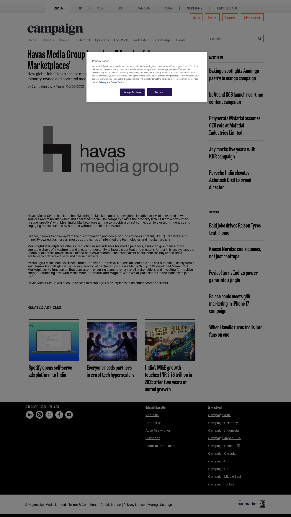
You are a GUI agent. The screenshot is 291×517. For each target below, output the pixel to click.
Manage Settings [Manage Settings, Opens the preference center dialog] (132, 92)
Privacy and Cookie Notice (111, 82)
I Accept (159, 92)
